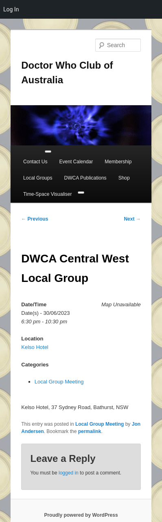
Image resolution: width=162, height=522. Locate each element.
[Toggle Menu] (48, 151)
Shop (124, 178)
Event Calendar (76, 162)
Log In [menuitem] (11, 9)
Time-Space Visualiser (47, 194)
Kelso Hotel (34, 347)
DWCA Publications (85, 178)
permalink (89, 431)
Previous (34, 219)
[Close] (81, 192)
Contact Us (35, 162)
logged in (69, 473)
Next (132, 219)
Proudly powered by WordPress (81, 515)
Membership (118, 162)
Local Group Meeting (59, 382)
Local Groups (37, 178)
